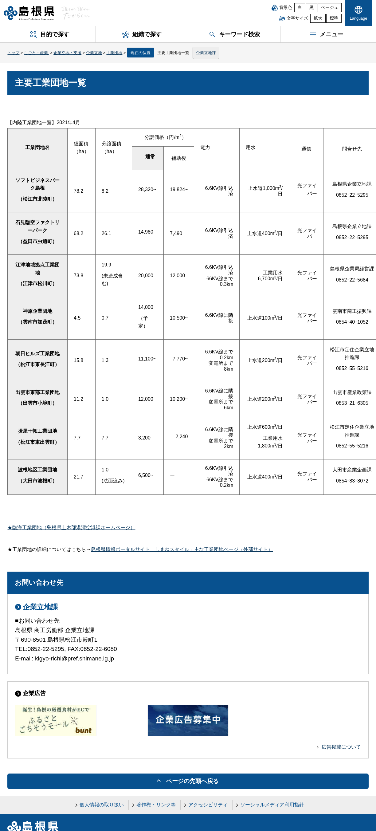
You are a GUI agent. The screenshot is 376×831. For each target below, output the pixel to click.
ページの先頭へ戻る (192, 781)
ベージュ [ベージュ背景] (329, 7)
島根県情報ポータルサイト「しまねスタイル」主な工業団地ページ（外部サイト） (182, 549)
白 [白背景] (300, 7)
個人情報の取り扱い (102, 804)
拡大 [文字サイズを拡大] (318, 18)
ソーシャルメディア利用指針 (272, 804)
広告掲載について (341, 747)
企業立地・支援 (67, 52)
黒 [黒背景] (311, 7)
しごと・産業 (36, 52)
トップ (13, 52)
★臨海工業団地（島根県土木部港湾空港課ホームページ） (71, 527)
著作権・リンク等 (156, 804)
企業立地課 (206, 52)
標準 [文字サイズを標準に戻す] (334, 18)
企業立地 (94, 52)
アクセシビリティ (208, 804)
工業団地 (114, 52)
